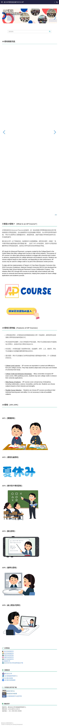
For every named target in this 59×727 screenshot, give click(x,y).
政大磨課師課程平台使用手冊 (14, 696)
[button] (4, 18)
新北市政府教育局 (9, 653)
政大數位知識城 (9, 678)
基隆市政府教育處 (9, 655)
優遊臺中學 (7, 661)
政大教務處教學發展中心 (11, 676)
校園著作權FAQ (10, 691)
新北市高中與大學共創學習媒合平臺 (13, 663)
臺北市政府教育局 (9, 651)
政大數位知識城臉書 (10, 680)
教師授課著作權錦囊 (11, 693)
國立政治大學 (8, 673)
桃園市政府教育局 (9, 657)
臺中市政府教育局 (9, 659)
